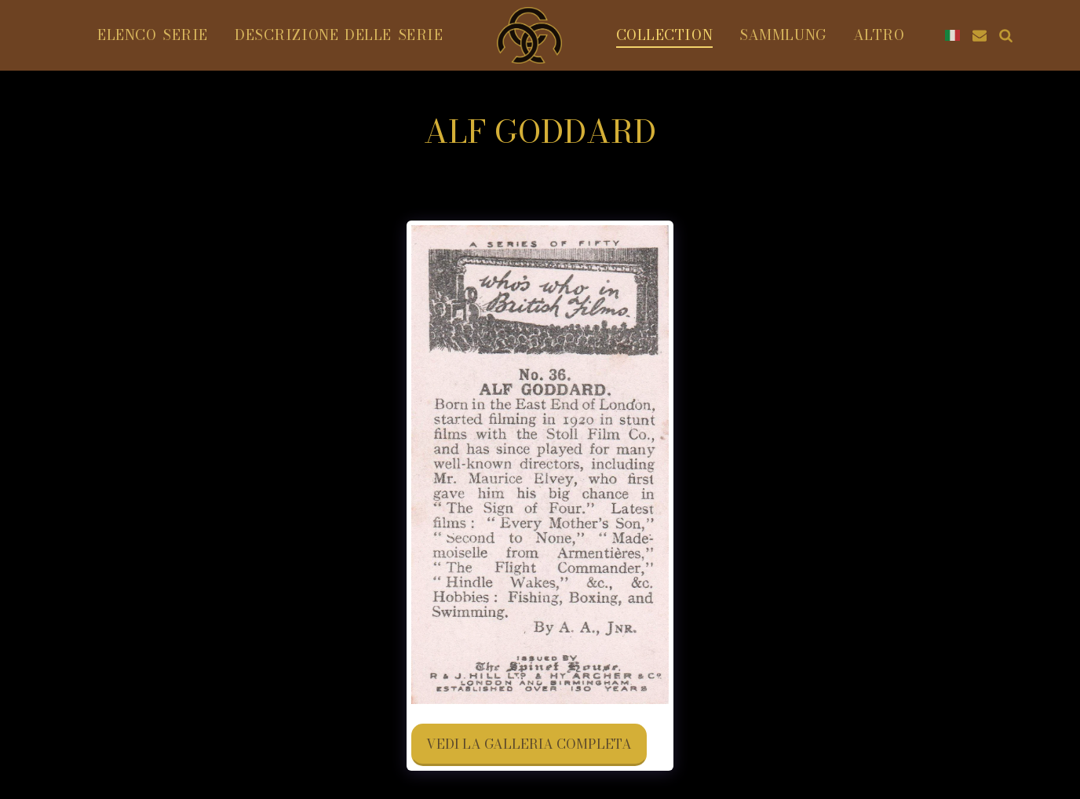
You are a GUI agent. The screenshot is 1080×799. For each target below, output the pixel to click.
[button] (979, 35)
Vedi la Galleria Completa (529, 744)
